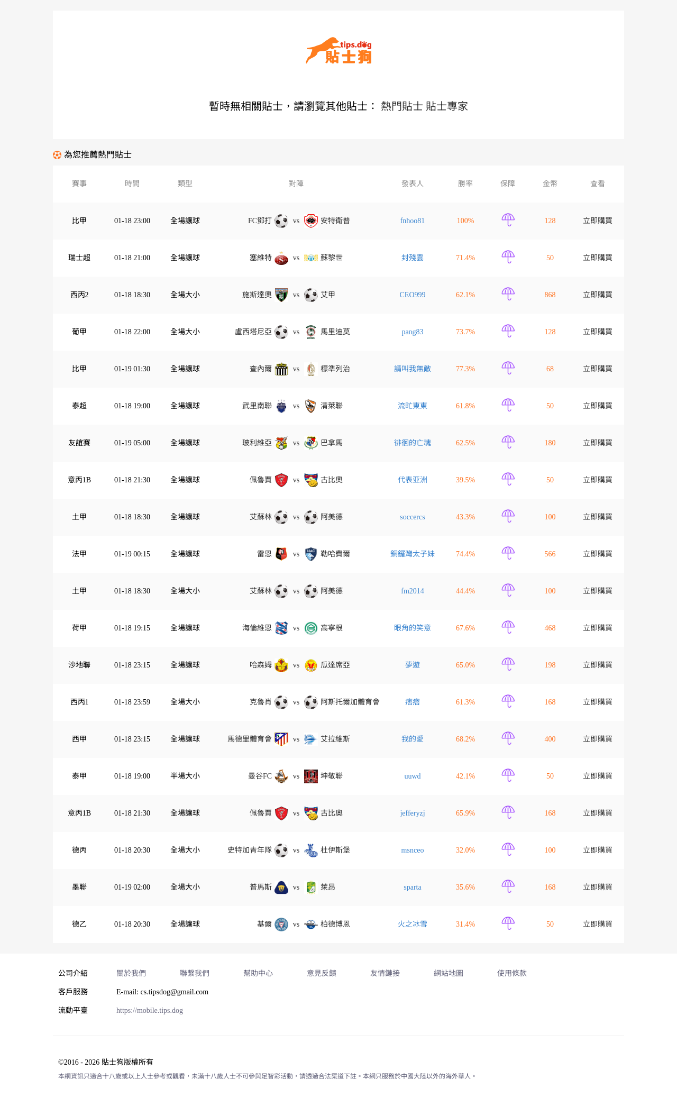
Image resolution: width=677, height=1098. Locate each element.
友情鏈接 (385, 973)
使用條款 (512, 973)
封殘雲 (412, 258)
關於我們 (131, 973)
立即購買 (597, 221)
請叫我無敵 (412, 369)
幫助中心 (258, 973)
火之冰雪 (412, 924)
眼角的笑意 (412, 628)
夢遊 (412, 665)
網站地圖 (448, 973)
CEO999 (413, 295)
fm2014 (412, 591)
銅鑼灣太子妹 (412, 554)
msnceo (412, 850)
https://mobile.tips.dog (149, 1010)
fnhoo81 (412, 221)
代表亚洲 (412, 480)
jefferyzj (412, 813)
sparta (412, 887)
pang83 (412, 332)
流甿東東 (412, 406)
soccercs (412, 517)
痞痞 (412, 702)
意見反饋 (321, 973)
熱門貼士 (402, 106)
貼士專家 (447, 106)
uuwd (412, 776)
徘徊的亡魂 (412, 443)
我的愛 (412, 739)
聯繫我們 (194, 973)
